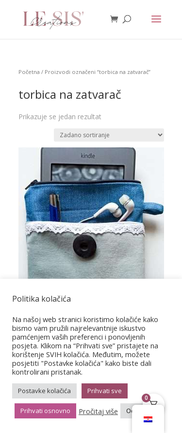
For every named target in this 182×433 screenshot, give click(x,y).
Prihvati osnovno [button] (45, 410)
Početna (29, 71)
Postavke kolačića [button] (44, 390)
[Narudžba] (109, 135)
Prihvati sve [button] (104, 390)
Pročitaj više (98, 411)
